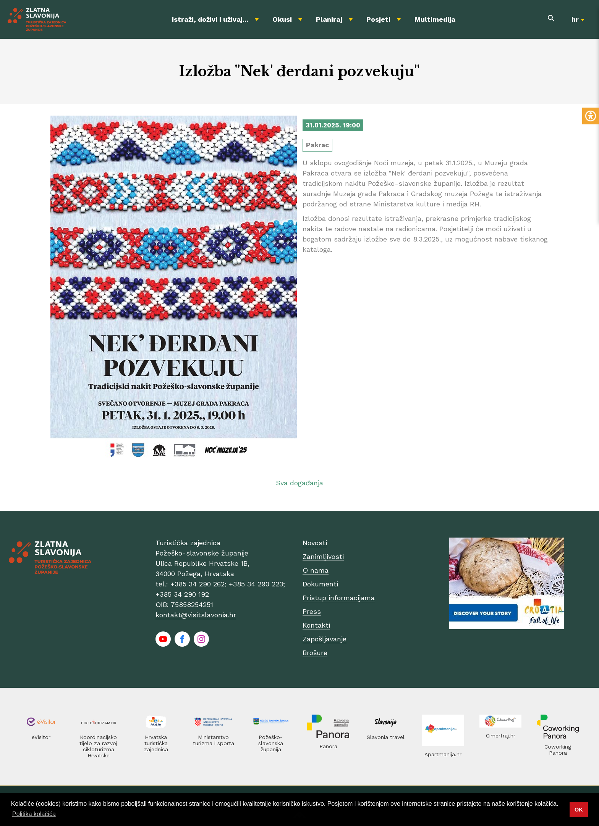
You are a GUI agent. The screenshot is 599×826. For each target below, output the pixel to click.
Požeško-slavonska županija (270, 743)
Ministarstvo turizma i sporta (213, 740)
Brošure (315, 653)
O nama (316, 570)
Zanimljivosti (323, 556)
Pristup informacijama (339, 598)
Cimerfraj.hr (500, 736)
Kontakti (316, 625)
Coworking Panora (557, 750)
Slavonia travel (386, 737)
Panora (328, 746)
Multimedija (434, 19)
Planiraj (329, 19)
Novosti (315, 543)
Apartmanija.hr (442, 754)
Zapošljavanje (324, 639)
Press (312, 611)
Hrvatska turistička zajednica (156, 743)
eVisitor (41, 737)
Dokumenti (320, 584)
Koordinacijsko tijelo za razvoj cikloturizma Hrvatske (98, 746)
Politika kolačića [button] (34, 814)
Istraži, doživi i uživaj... (210, 19)
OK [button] (579, 810)
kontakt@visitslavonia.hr (195, 615)
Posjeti (378, 19)
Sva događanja (299, 483)
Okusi (282, 19)
